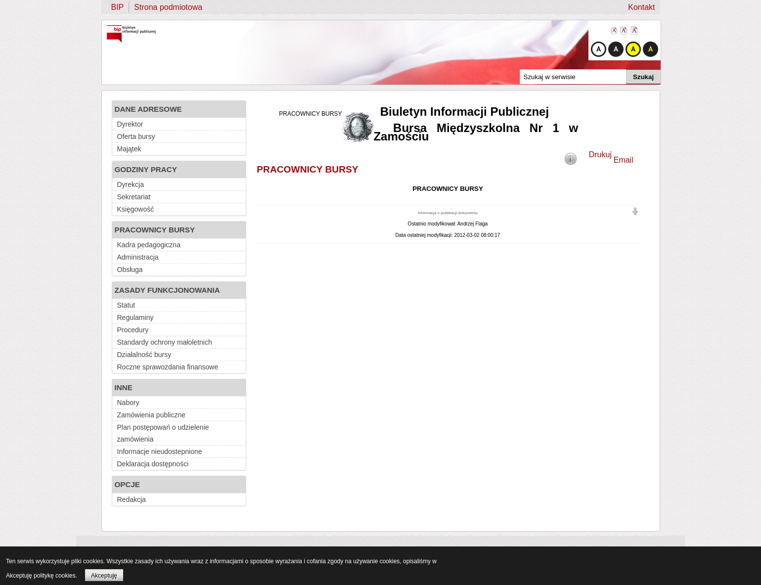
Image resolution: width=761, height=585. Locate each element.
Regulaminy (135, 317)
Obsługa (130, 269)
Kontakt (641, 7)
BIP (117, 7)
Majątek (129, 149)
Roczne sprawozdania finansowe (168, 367)
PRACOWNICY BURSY (155, 229)
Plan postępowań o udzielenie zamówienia (163, 433)
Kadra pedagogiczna (148, 245)
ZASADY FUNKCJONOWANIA (167, 290)
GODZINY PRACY (146, 169)
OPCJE (127, 484)
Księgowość (135, 209)
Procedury (133, 330)
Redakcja (131, 499)
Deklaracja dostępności (153, 464)
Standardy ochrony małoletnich (164, 342)
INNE (124, 387)
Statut (126, 305)
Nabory (128, 402)
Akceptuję (104, 575)
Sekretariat (134, 197)
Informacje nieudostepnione (159, 451)
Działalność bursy (144, 355)
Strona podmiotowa (168, 7)
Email (623, 160)
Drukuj (600, 154)
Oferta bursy (136, 136)
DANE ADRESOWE (148, 109)
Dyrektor (130, 124)
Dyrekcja (130, 184)
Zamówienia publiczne (151, 415)
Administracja (138, 257)
